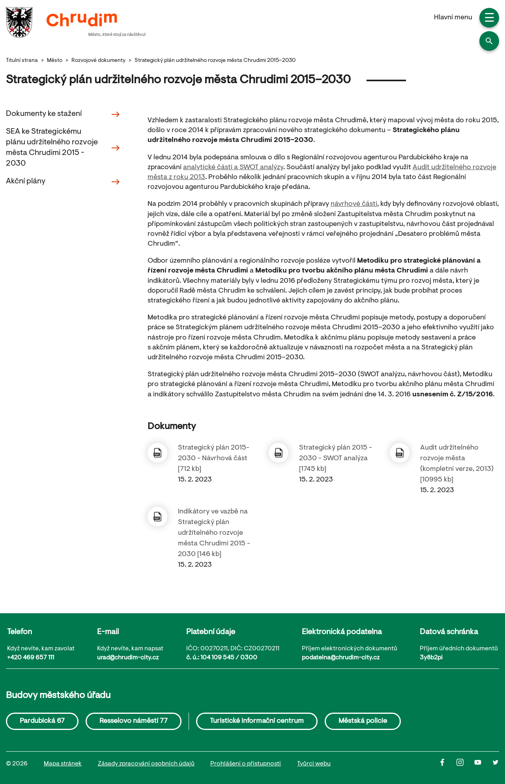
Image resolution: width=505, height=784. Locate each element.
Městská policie (363, 721)
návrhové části (354, 204)
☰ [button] (489, 19)
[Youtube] (483, 764)
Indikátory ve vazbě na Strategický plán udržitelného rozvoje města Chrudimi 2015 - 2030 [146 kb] (214, 533)
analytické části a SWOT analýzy (233, 167)
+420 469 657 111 (30, 658)
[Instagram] (465, 764)
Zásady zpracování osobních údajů (146, 764)
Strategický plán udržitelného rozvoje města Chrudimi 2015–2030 (215, 60)
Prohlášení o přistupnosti (245, 764)
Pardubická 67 (42, 721)
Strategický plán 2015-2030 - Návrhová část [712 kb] (213, 458)
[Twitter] (495, 764)
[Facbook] (447, 764)
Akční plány (63, 182)
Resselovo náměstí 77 (133, 721)
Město (54, 60)
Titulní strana (22, 60)
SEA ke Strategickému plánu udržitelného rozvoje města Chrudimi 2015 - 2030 (63, 148)
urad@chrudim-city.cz (128, 658)
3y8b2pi (431, 658)
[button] (489, 41)
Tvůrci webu (314, 764)
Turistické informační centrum (257, 721)
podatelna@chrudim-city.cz (341, 658)
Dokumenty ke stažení (63, 114)
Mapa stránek (63, 764)
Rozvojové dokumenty (98, 60)
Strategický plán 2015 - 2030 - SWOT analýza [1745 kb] (335, 458)
